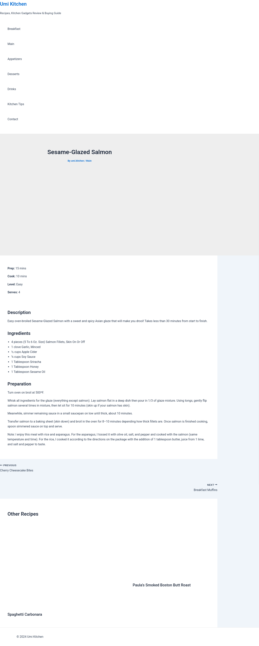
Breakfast (14, 29)
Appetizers (15, 59)
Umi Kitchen (13, 4)
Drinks (12, 89)
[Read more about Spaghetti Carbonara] (68, 605)
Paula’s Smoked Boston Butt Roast (162, 585)
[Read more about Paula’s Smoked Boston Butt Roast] (171, 576)
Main (11, 44)
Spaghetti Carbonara (25, 614)
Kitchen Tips (16, 104)
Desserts (13, 74)
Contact (13, 119)
